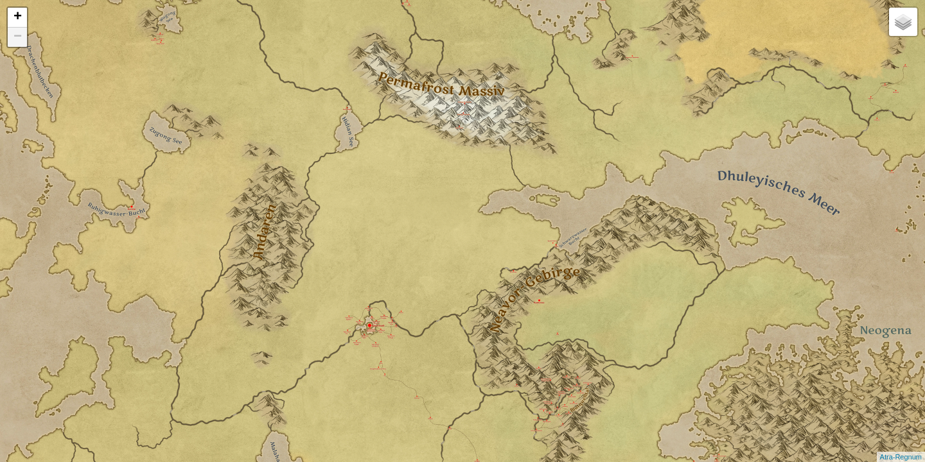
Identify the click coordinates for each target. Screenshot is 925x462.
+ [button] (17, 17)
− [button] (17, 37)
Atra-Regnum (901, 457)
